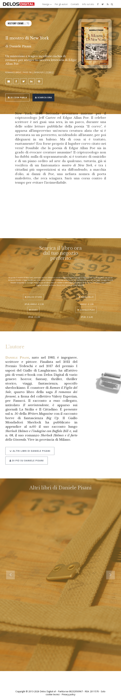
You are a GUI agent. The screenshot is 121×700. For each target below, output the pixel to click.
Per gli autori (61, 4)
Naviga (47, 4)
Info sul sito (88, 4)
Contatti (75, 4)
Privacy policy (68, 694)
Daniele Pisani (17, 357)
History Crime (16, 23)
